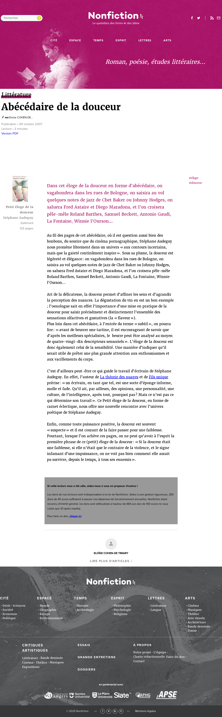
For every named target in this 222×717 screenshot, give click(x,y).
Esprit (121, 40)
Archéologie (85, 610)
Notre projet (142, 652)
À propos (142, 645)
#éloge (193, 178)
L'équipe (160, 652)
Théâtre (193, 614)
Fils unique (158, 377)
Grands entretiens (97, 657)
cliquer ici (75, 516)
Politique (9, 618)
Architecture (197, 622)
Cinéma (193, 606)
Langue (156, 610)
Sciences (19, 606)
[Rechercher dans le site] (22, 18)
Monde (45, 606)
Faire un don (175, 657)
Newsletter (218, 18)
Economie (10, 614)
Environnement (51, 618)
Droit (6, 606)
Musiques (195, 610)
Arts (167, 40)
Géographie (48, 610)
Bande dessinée (199, 626)
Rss (212, 18)
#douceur (195, 183)
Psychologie (122, 610)
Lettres (144, 40)
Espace (75, 40)
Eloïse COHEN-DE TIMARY (111, 553)
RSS (115, 711)
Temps (98, 40)
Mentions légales (145, 711)
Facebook (102, 711)
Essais (84, 645)
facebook (192, 18)
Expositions (31, 667)
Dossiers (87, 669)
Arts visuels (196, 618)
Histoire (82, 606)
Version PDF (9, 133)
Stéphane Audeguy (18, 218)
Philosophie (122, 606)
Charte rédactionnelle (149, 657)
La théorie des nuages (119, 377)
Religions (120, 614)
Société (8, 610)
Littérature (158, 606)
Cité (53, 40)
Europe (45, 614)
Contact (139, 661)
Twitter (108, 711)
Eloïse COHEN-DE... (21, 117)
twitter (198, 18)
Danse (192, 630)
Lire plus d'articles (109, 561)
